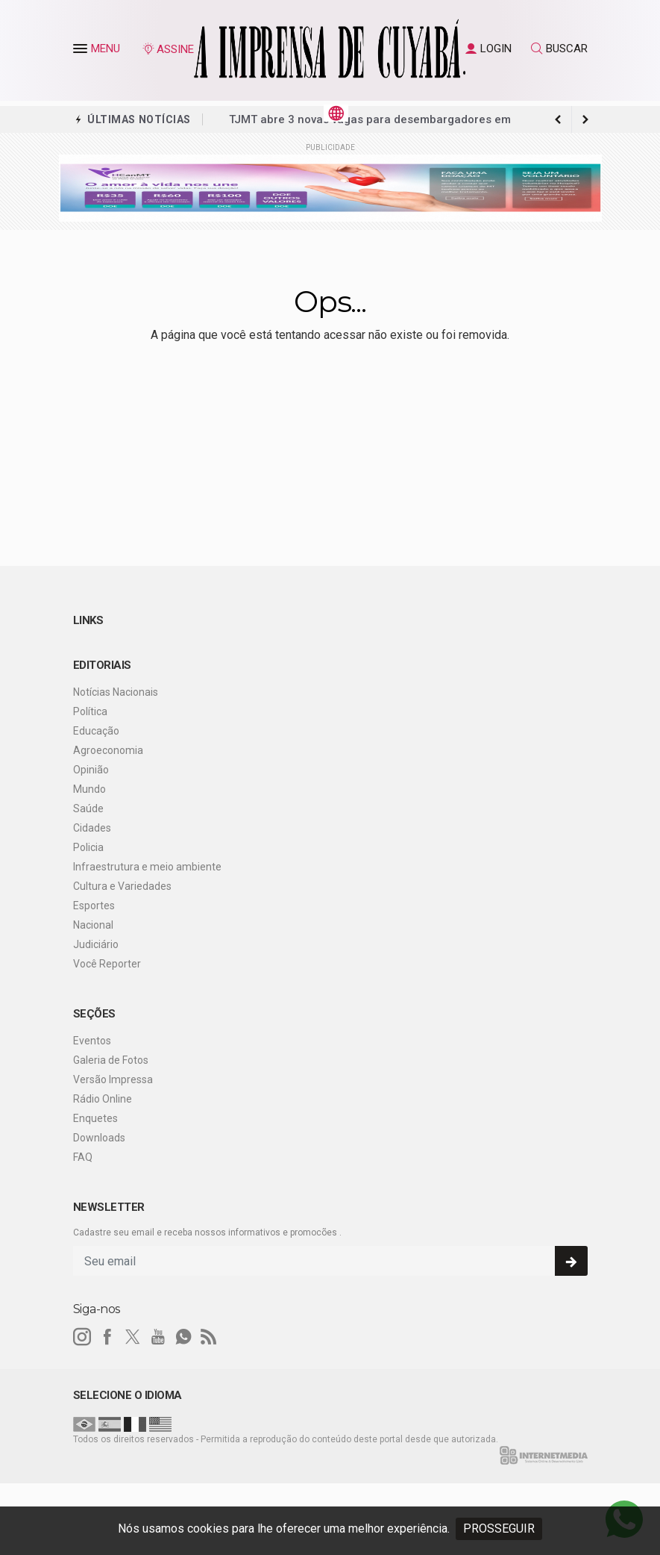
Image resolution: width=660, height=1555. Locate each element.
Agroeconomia (108, 750)
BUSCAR (559, 48)
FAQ (82, 1157)
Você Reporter (107, 964)
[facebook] (107, 1337)
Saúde (88, 808)
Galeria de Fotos (110, 1060)
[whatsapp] (183, 1337)
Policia (88, 847)
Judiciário (96, 944)
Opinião (91, 770)
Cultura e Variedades (122, 886)
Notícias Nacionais (115, 692)
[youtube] (158, 1337)
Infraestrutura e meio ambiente (147, 867)
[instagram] (82, 1337)
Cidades (92, 828)
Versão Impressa (113, 1079)
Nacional (93, 925)
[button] (82, 51)
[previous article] (585, 119)
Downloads (99, 1138)
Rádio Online (102, 1099)
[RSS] (209, 1337)
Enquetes (95, 1118)
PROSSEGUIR (499, 1528)
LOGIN (488, 48)
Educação (96, 731)
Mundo (89, 789)
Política (90, 711)
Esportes (94, 906)
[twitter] (133, 1337)
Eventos (92, 1041)
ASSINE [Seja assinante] (168, 49)
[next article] (558, 119)
